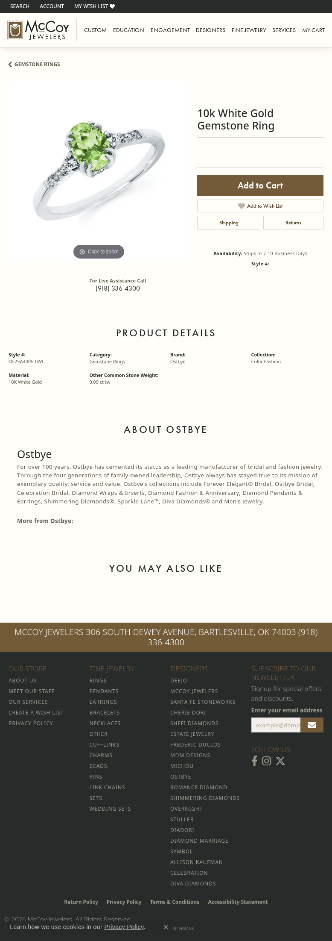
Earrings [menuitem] (103, 702)
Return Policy (81, 902)
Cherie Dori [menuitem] (188, 712)
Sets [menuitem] (96, 798)
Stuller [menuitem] (182, 819)
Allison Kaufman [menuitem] (196, 862)
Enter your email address (287, 710)
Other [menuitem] (99, 734)
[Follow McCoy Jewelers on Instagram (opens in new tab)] (266, 761)
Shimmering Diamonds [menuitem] (205, 798)
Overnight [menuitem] (186, 808)
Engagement (170, 30)
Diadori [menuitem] (182, 830)
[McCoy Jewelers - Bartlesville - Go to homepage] (38, 30)
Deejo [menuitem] (178, 680)
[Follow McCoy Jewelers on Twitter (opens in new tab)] (280, 761)
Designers (210, 30)
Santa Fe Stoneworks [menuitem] (203, 702)
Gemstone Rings (37, 64)
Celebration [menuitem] (189, 872)
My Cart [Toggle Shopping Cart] (313, 30)
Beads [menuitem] (99, 766)
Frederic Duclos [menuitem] (195, 744)
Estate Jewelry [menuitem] (192, 734)
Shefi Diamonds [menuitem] (194, 723)
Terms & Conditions (175, 902)
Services (284, 30)
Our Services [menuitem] (28, 702)
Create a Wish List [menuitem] (36, 712)
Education (128, 30)
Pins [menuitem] (96, 776)
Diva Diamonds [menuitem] (193, 883)
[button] (19, 6)
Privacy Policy (124, 902)
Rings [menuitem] (98, 680)
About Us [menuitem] (23, 680)
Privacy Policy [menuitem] (31, 723)
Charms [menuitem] (101, 755)
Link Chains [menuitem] (107, 787)
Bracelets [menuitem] (105, 712)
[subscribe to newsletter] (311, 725)
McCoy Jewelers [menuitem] (194, 691)
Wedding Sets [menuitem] (110, 808)
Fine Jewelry (249, 30)
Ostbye (178, 361)
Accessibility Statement (238, 902)
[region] (99, 171)
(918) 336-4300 (118, 288)
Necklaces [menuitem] (105, 723)
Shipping (229, 222)
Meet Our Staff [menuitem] (32, 691)
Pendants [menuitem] (104, 691)
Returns (293, 222)
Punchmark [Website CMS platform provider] (180, 929)
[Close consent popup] (166, 927)
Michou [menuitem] (182, 766)
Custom (95, 30)
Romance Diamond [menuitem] (198, 787)
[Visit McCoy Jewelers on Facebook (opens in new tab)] (254, 761)
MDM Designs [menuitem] (190, 755)
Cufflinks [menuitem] (104, 744)
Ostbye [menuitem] (180, 776)
